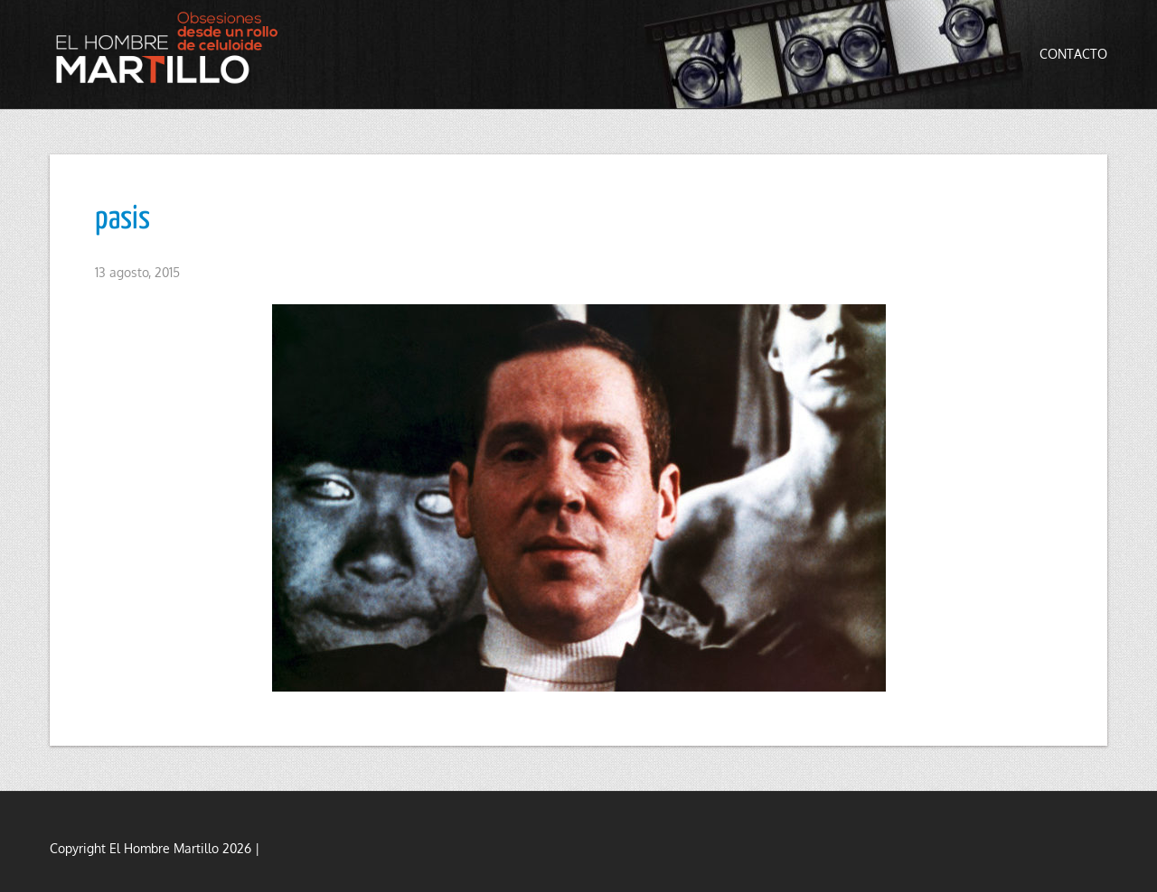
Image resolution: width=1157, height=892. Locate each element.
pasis (122, 219)
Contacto (1073, 53)
